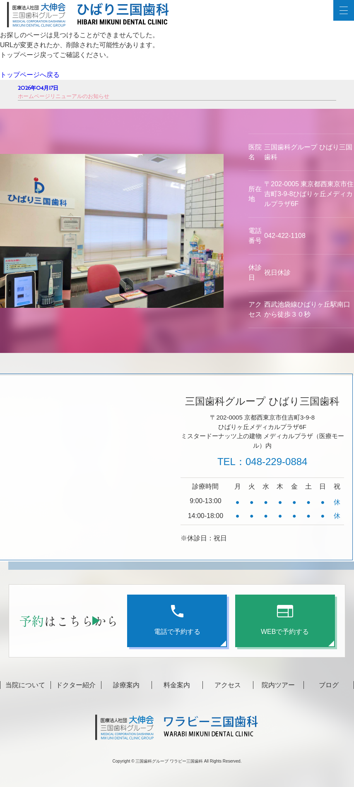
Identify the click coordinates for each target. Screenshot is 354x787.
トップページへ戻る (30, 74)
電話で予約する (177, 620)
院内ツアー (278, 685)
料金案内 (177, 685)
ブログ (329, 685)
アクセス (227, 685)
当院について (25, 685)
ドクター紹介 (76, 685)
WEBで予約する (285, 620)
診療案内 (126, 685)
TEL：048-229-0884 (262, 461)
